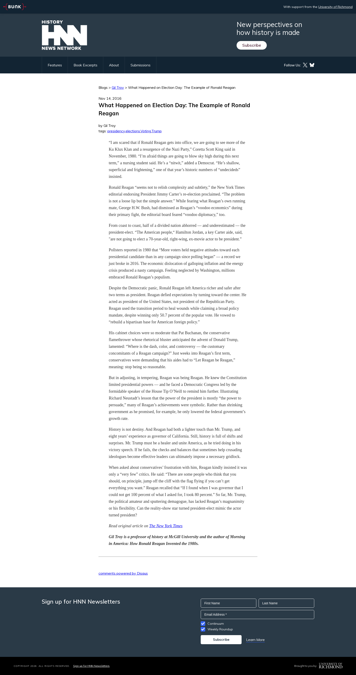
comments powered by (123, 573)
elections (133, 131)
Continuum (216, 624)
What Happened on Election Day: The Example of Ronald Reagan (181, 87)
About (114, 65)
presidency (116, 131)
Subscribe (251, 45)
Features (55, 65)
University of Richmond (335, 7)
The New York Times (166, 526)
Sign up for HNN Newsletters (91, 666)
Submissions (141, 65)
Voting (146, 131)
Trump (156, 131)
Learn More (255, 639)
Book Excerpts (85, 65)
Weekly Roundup (220, 629)
